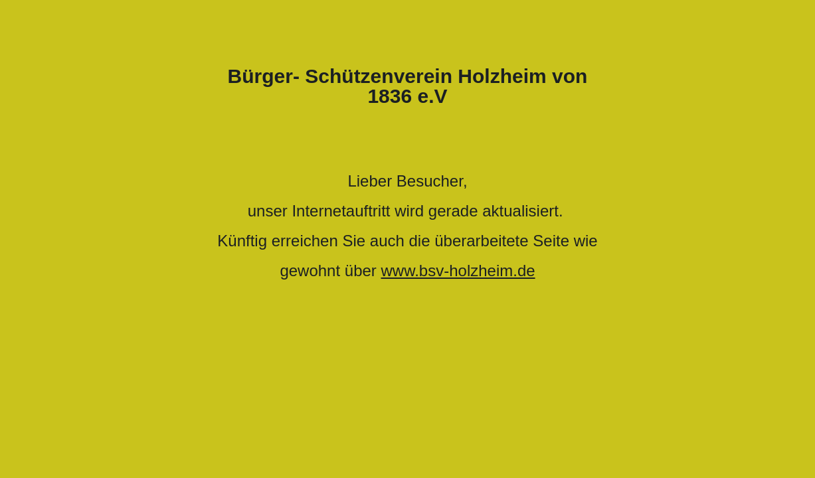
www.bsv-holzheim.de (458, 270)
